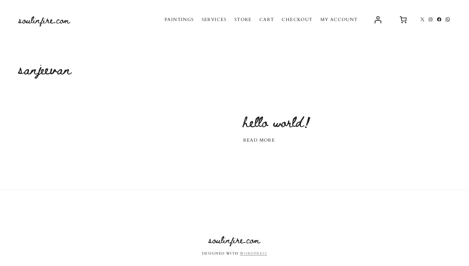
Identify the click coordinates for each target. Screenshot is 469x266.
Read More (259, 140)
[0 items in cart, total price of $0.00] (403, 19)
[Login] (378, 19)
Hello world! (277, 121)
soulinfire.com (44, 19)
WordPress (253, 253)
